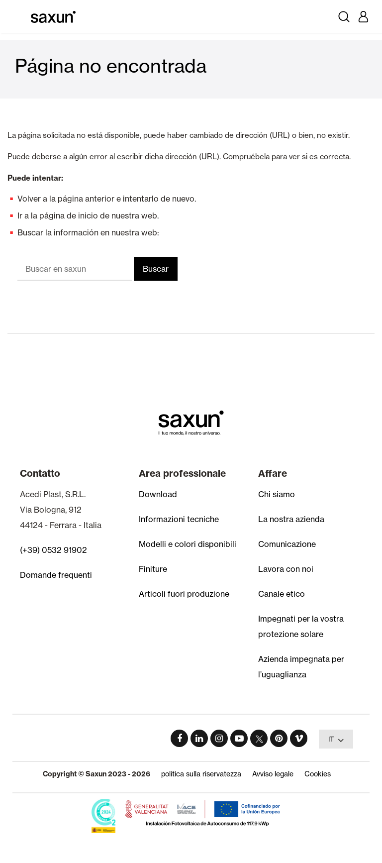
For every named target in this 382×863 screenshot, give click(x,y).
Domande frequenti (56, 575)
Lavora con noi (285, 569)
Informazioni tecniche (179, 519)
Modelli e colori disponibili (187, 544)
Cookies (317, 773)
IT (336, 740)
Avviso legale (272, 773)
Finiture (153, 569)
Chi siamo (276, 494)
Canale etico (281, 594)
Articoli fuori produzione (184, 594)
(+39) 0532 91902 (53, 550)
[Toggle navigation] (19, 16)
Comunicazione (287, 544)
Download (158, 494)
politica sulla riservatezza (201, 773)
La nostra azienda (291, 519)
